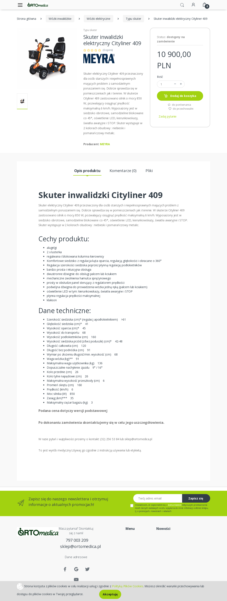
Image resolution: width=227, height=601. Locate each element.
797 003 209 (77, 540)
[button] (182, 4)
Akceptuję (110, 594)
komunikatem (174, 504)
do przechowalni (181, 108)
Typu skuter (133, 19)
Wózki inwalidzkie (60, 19)
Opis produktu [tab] (87, 170)
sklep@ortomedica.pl (77, 546)
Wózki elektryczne (98, 19)
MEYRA (105, 144)
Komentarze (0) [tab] (123, 170)
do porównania (179, 105)
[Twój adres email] (157, 498)
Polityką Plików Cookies (127, 586)
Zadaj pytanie (167, 116)
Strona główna (26, 19)
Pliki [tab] (149, 170)
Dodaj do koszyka (180, 96)
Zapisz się (195, 498)
